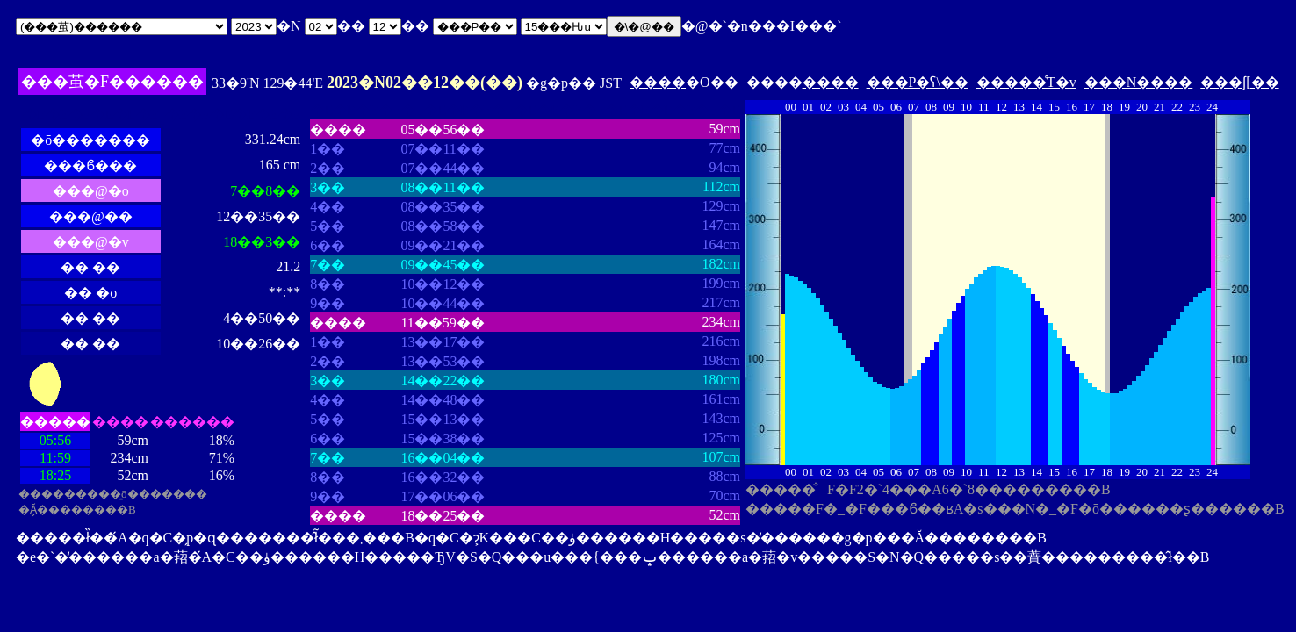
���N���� (1138, 82)
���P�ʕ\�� (917, 82)
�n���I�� (775, 25)
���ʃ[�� (1239, 82)
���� (658, 82)
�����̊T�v (1026, 82)
